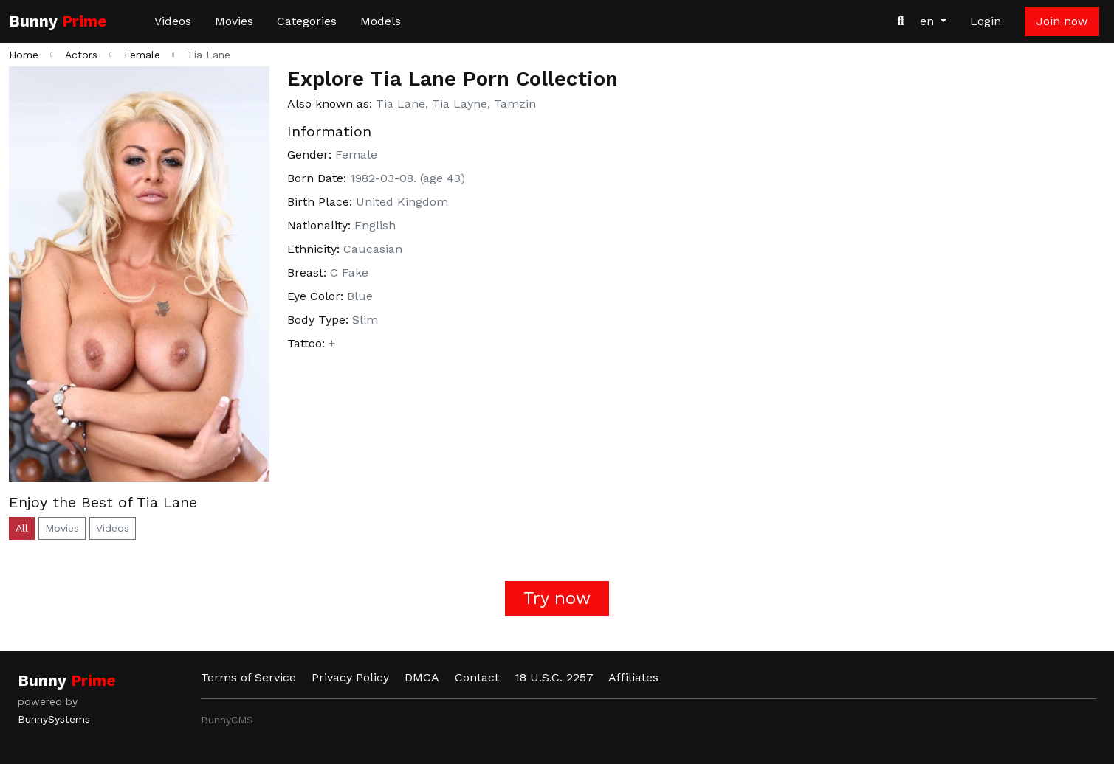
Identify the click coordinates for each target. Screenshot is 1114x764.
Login (985, 21)
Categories (307, 21)
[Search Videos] (900, 21)
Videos (172, 21)
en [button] (929, 21)
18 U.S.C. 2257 (554, 677)
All (22, 528)
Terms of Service (248, 677)
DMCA (422, 677)
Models (380, 21)
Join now (1061, 21)
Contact (477, 677)
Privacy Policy (350, 677)
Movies (234, 21)
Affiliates (633, 677)
